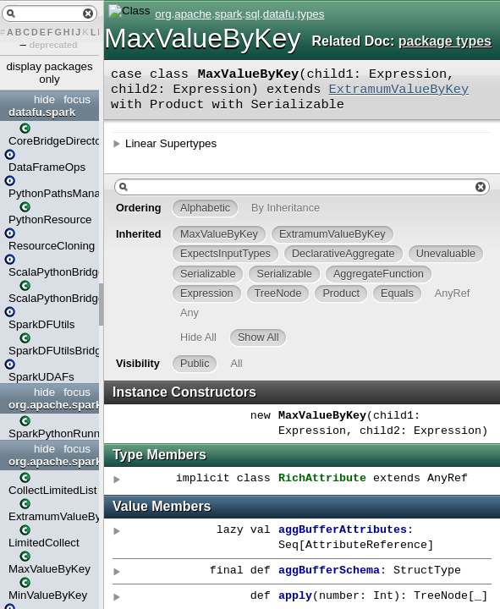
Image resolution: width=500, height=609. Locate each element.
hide (44, 99)
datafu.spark (41, 112)
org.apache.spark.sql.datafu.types (51, 461)
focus (77, 99)
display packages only (49, 72)
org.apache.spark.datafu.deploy (51, 404)
